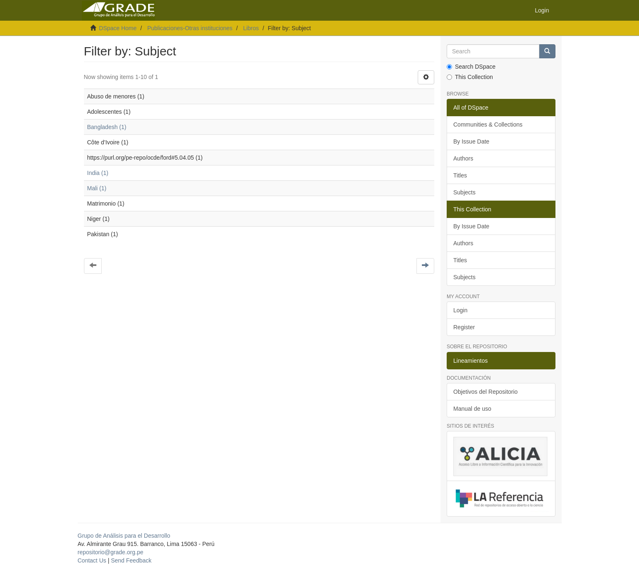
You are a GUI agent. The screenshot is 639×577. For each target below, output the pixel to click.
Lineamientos (470, 360)
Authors (463, 158)
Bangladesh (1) (107, 127)
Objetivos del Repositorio (485, 391)
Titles (460, 175)
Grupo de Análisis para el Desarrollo (124, 535)
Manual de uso (472, 408)
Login (460, 310)
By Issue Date (471, 141)
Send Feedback (131, 560)
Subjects (464, 192)
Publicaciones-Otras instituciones (189, 28)
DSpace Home (117, 28)
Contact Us (92, 560)
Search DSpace (471, 66)
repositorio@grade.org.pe (111, 552)
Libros (251, 28)
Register (464, 327)
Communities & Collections (487, 124)
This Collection (470, 77)
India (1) (97, 173)
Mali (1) (97, 188)
